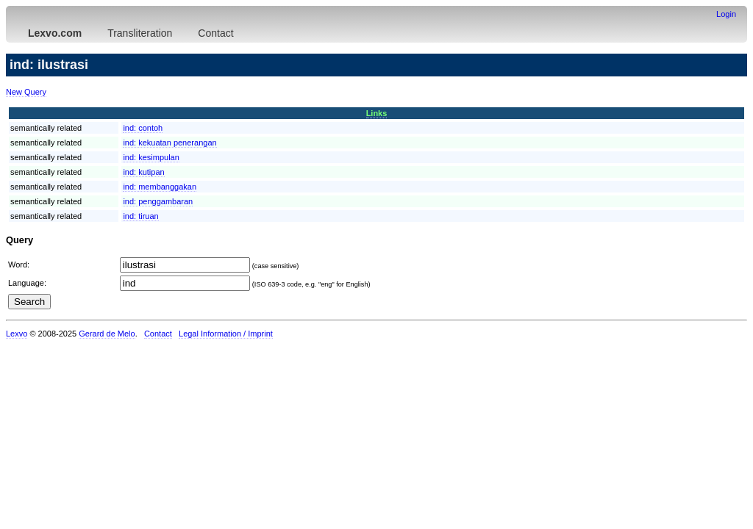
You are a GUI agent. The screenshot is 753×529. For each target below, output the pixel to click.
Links (377, 113)
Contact (215, 33)
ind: (143, 127)
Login (726, 14)
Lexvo (16, 333)
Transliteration (139, 33)
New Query (26, 91)
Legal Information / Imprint (226, 333)
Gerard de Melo (107, 333)
